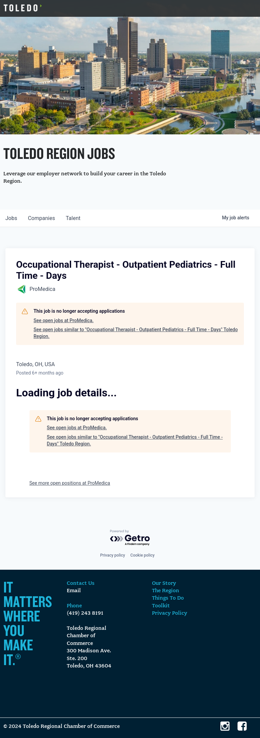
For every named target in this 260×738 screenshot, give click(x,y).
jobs (11, 218)
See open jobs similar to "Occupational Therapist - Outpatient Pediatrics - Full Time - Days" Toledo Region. (136, 333)
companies (41, 218)
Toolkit (161, 606)
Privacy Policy (169, 613)
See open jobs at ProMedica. (64, 320)
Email (74, 591)
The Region (165, 591)
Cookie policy (143, 555)
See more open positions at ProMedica (70, 483)
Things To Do (168, 598)
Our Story (164, 583)
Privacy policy (112, 555)
